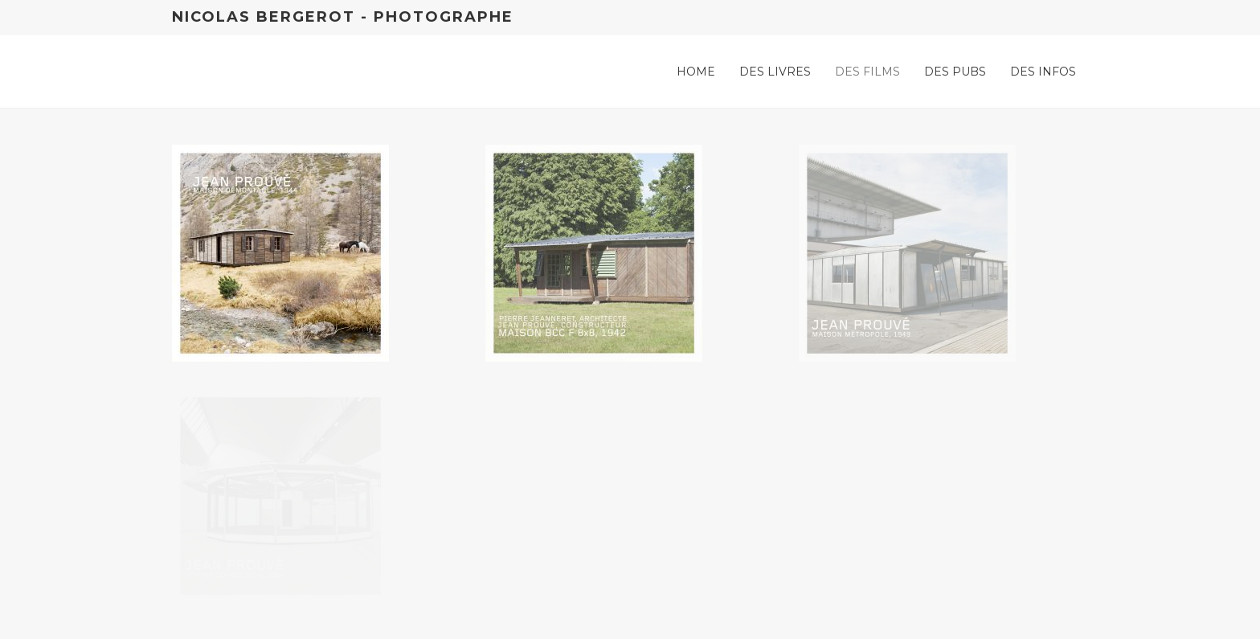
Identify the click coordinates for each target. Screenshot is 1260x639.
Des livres (775, 71)
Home (696, 71)
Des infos (1043, 71)
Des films (867, 71)
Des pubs (955, 71)
